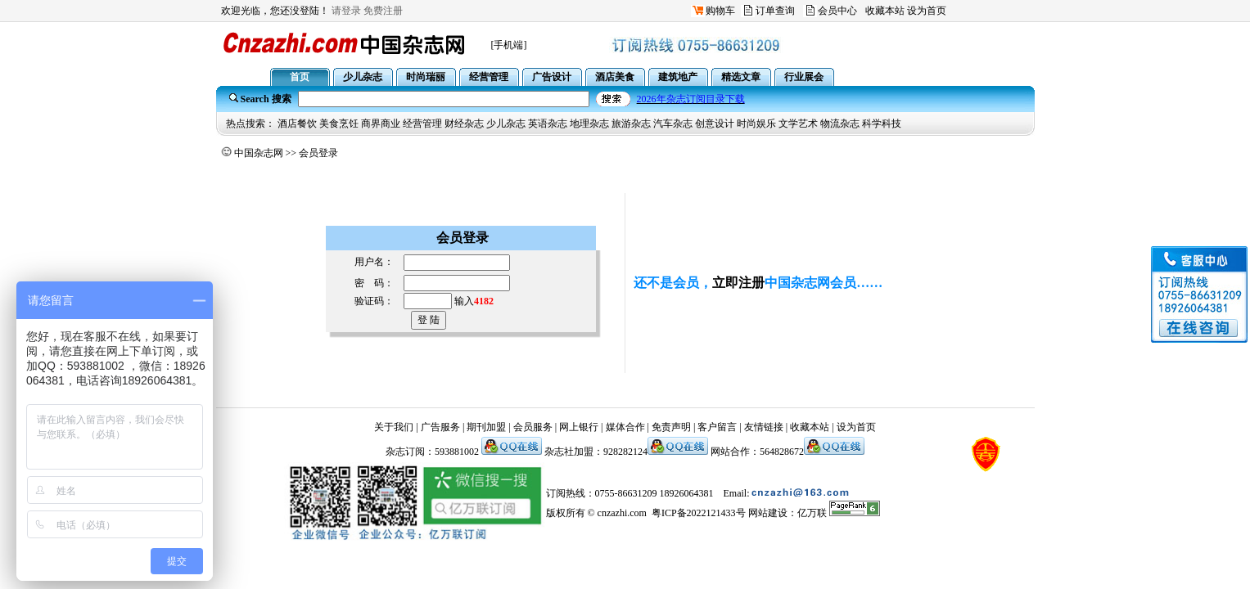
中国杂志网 (258, 153)
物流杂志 (840, 123)
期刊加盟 (486, 427)
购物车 (720, 10)
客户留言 (717, 427)
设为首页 (926, 10)
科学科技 (881, 123)
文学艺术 (798, 123)
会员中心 (837, 10)
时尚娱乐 (756, 123)
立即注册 (738, 283)
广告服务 (440, 427)
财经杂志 (464, 123)
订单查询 (775, 10)
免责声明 (671, 427)
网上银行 (578, 427)
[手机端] (509, 45)
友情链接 (763, 427)
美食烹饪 (339, 123)
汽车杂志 (673, 123)
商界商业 (380, 123)
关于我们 (393, 427)
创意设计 (714, 123)
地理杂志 (589, 123)
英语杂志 (547, 123)
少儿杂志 (506, 123)
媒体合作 (625, 427)
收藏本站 (885, 10)
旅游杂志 (631, 123)
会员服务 (533, 427)
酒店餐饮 (297, 123)
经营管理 (422, 123)
